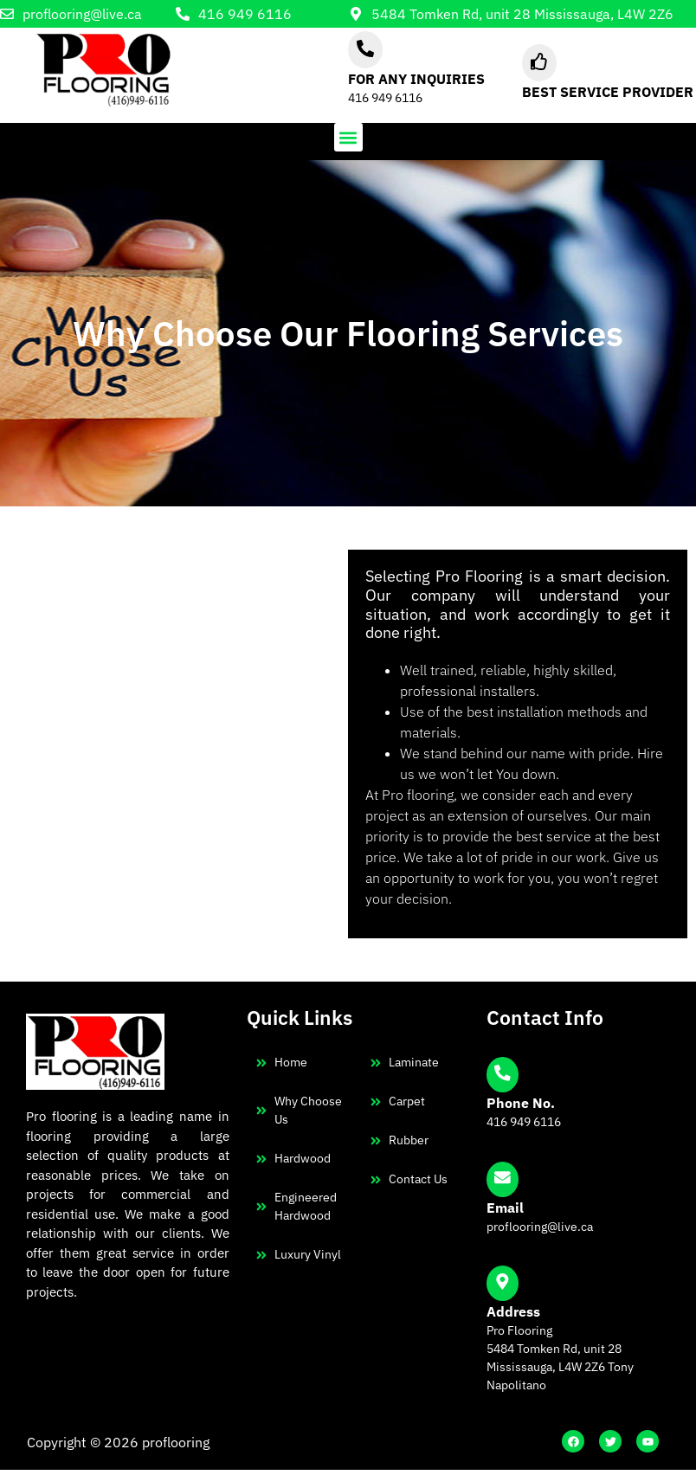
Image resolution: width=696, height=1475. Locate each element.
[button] (348, 137)
